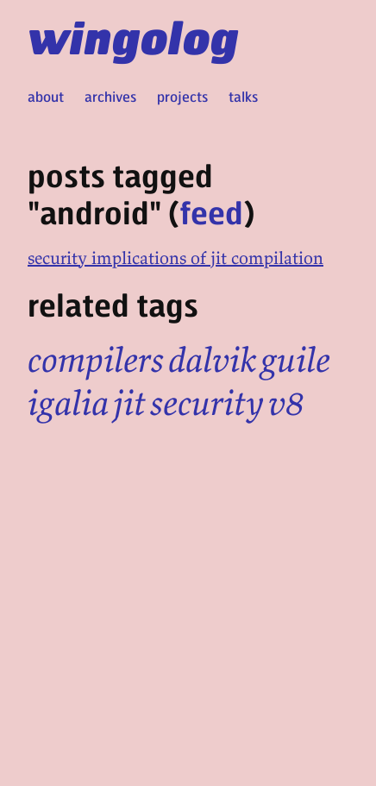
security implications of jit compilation (175, 257)
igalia (68, 402)
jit (129, 402)
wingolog (133, 36)
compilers (96, 359)
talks (243, 96)
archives (110, 96)
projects (182, 96)
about (46, 96)
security (207, 402)
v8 (286, 402)
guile (295, 359)
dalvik (212, 359)
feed (211, 212)
